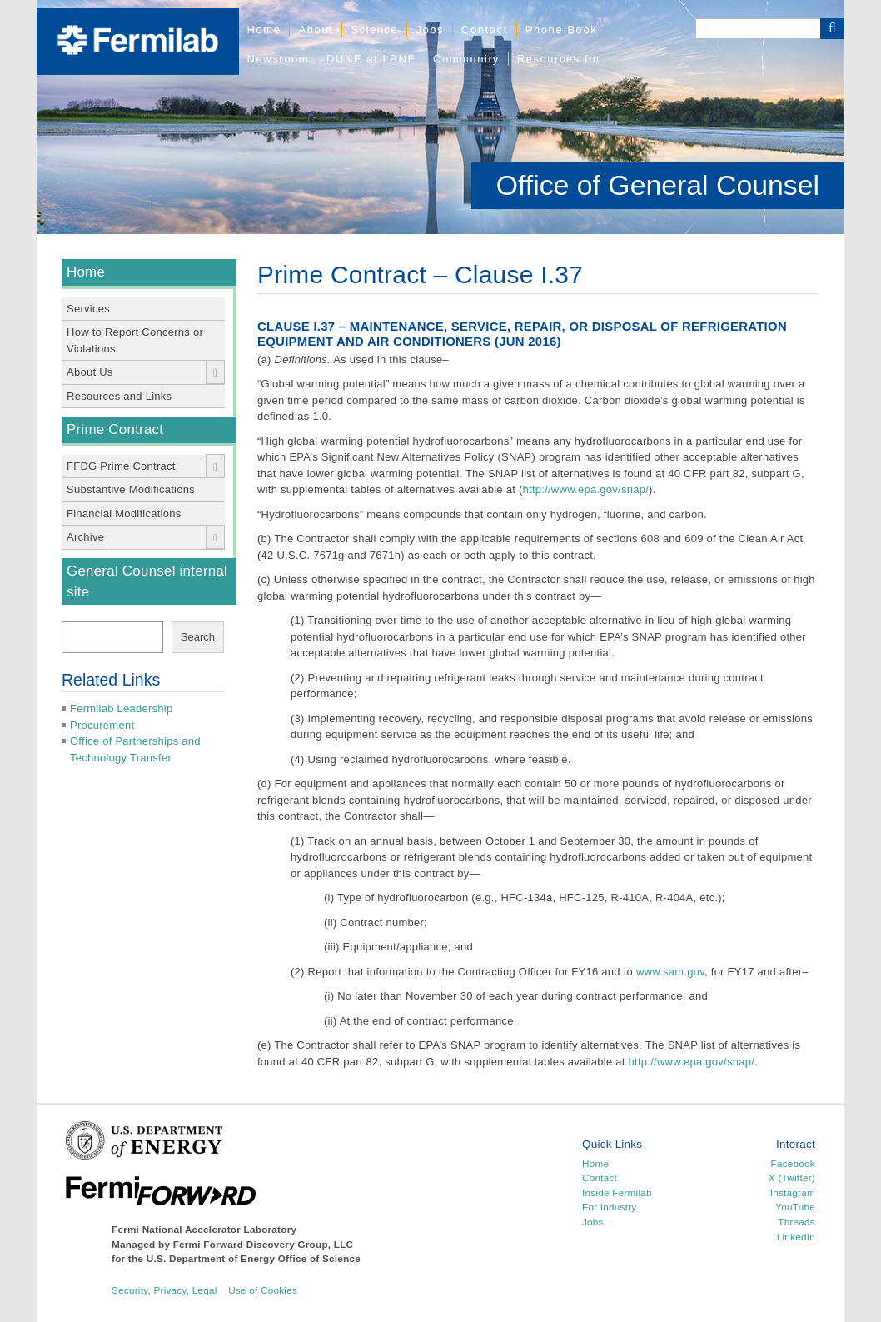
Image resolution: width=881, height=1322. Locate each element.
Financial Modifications (124, 513)
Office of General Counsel (657, 185)
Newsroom (278, 58)
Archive (85, 537)
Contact (484, 29)
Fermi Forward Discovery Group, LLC (263, 1244)
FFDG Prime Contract (121, 466)
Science (374, 29)
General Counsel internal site (147, 581)
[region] (440, 117)
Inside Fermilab (617, 1192)
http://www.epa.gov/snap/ (586, 489)
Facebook (793, 1163)
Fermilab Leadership (121, 708)
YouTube (795, 1206)
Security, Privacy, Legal (164, 1290)
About (315, 29)
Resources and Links (119, 396)
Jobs (430, 29)
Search (198, 637)
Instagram (792, 1192)
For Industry (609, 1206)
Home (264, 29)
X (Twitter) (792, 1177)
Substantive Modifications (131, 489)
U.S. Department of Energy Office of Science (254, 1258)
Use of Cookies (262, 1290)
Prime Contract (115, 429)
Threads (796, 1221)
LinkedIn (796, 1236)
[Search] (757, 28)
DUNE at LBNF (371, 58)
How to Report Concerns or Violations (135, 340)
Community (466, 58)
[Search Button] (832, 28)
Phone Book (561, 29)
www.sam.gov (670, 971)
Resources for (559, 58)
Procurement (102, 725)
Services (88, 308)
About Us (90, 372)
